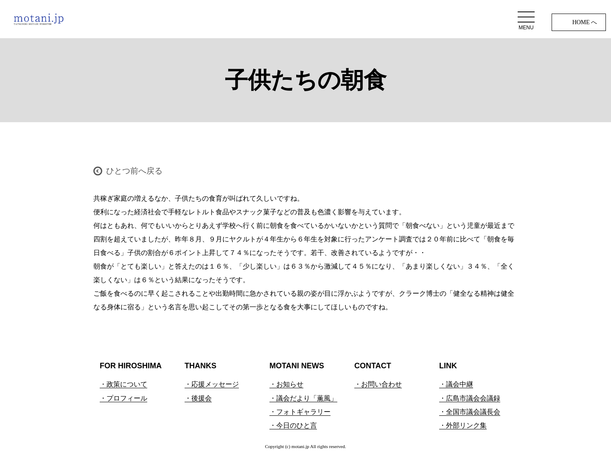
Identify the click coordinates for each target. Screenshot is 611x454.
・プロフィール (123, 398)
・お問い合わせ (378, 384)
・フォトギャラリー (300, 411)
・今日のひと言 (293, 425)
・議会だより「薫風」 (303, 398)
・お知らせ (286, 384)
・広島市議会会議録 (469, 398)
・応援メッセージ (212, 384)
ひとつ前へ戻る (134, 170)
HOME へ (584, 22)
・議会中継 (456, 384)
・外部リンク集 (463, 425)
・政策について (123, 384)
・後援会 (198, 398)
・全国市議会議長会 (469, 411)
